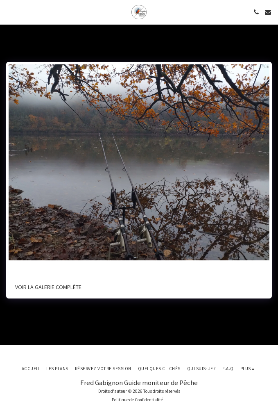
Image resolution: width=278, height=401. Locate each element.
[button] (9, 12)
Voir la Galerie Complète (48, 287)
